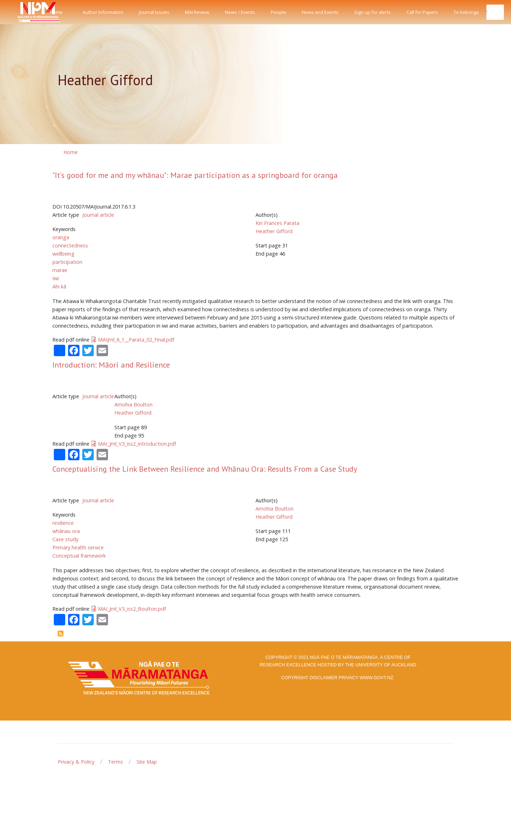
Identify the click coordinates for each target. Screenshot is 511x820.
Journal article (98, 214)
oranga (60, 237)
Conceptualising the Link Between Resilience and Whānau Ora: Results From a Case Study (204, 469)
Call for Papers (422, 12)
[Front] (21, 12)
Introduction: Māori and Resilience (111, 365)
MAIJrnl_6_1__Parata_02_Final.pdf (136, 339)
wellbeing (63, 253)
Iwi (55, 278)
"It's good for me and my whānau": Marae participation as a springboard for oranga (195, 175)
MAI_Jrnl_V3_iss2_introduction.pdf (137, 443)
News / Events (240, 12)
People (278, 12)
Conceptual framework (79, 555)
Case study (65, 539)
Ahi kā (59, 286)
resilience (63, 522)
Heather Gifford (274, 231)
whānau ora (66, 531)
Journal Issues (154, 12)
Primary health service (78, 547)
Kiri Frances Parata (277, 223)
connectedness (70, 245)
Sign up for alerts (372, 12)
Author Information (103, 12)
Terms (115, 761)
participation (67, 261)
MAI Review (197, 12)
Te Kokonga (466, 12)
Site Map (146, 761)
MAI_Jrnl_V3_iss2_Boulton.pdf (132, 608)
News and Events (320, 12)
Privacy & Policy (76, 761)
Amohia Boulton (133, 404)
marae (59, 270)
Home (56, 12)
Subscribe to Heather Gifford (60, 633)
